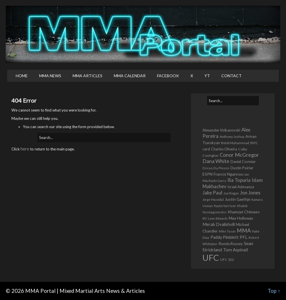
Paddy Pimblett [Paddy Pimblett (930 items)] (224, 237)
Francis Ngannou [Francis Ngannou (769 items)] (228, 174)
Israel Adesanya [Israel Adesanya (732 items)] (240, 186)
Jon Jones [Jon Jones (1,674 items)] (250, 193)
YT (207, 75)
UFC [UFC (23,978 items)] (210, 258)
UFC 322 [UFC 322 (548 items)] (227, 259)
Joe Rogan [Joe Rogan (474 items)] (231, 193)
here (25, 148)
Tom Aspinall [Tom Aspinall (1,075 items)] (235, 249)
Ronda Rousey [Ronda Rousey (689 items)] (231, 243)
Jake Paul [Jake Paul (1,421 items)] (212, 192)
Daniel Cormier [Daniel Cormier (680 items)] (243, 161)
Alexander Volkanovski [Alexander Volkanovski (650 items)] (221, 130)
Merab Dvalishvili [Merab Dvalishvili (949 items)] (218, 224)
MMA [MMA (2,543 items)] (244, 230)
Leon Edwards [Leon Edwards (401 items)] (218, 218)
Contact (231, 75)
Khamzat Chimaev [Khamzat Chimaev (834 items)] (244, 211)
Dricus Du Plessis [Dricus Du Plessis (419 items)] (215, 168)
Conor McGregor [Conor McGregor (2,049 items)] (239, 155)
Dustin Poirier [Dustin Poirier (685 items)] (242, 168)
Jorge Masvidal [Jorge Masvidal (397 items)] (213, 199)
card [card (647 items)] (206, 149)
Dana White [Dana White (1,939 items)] (215, 161)
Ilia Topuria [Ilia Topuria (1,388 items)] (239, 180)
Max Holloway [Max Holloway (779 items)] (241, 218)
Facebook (168, 75)
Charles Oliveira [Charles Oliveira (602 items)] (224, 149)
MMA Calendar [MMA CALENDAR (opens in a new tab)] (130, 75)
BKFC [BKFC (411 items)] (254, 143)
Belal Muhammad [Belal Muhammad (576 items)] (235, 143)
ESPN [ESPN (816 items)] (207, 174)
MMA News (50, 75)
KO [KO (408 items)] (204, 218)
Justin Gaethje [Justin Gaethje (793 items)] (237, 199)
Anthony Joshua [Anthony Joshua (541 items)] (232, 136)
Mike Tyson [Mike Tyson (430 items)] (227, 231)
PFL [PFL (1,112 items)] (243, 237)
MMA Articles (87, 75)
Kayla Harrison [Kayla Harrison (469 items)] (225, 206)
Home (22, 75)
